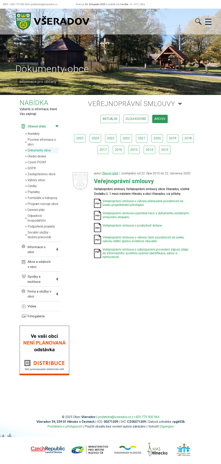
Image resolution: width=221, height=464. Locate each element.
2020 (157, 138)
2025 (79, 138)
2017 (103, 150)
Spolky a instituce (31, 279)
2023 (110, 138)
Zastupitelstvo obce (41, 174)
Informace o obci (34, 249)
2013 (164, 150)
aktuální (110, 119)
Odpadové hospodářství (37, 218)
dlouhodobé (136, 119)
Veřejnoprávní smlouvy (131, 104)
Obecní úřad (34, 126)
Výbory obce (36, 180)
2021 (141, 138)
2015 (134, 150)
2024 (95, 138)
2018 (188, 138)
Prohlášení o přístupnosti (64, 426)
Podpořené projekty (41, 226)
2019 (172, 138)
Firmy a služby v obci (36, 293)
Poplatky (34, 192)
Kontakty (34, 134)
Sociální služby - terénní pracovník (39, 235)
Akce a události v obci (36, 264)
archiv (160, 119)
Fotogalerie (33, 316)
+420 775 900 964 (146, 417)
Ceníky (32, 186)
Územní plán (36, 210)
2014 (149, 150)
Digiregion (167, 426)
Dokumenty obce (39, 150)
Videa (29, 306)
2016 (118, 150)
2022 (126, 138)
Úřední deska (37, 156)
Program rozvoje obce (43, 204)
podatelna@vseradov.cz (114, 417)
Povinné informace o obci (42, 142)
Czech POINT (37, 162)
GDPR (32, 168)
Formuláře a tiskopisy (42, 198)
